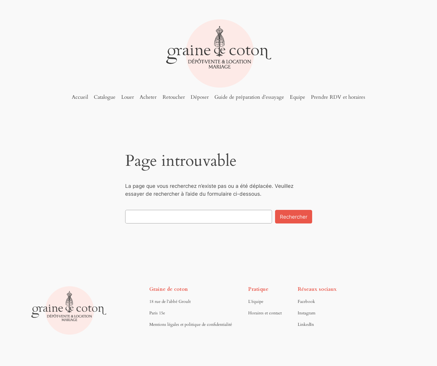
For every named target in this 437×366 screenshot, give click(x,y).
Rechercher (293, 217)
